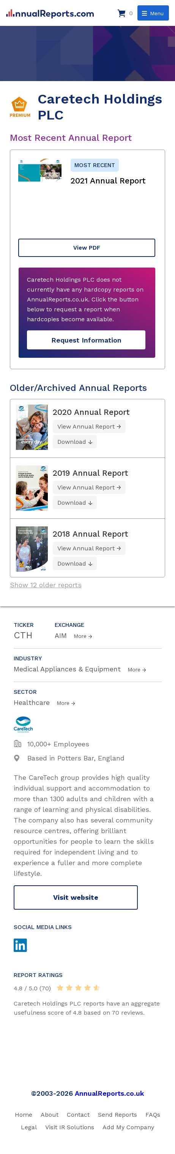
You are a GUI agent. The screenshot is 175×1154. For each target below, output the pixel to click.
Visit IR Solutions (69, 1127)
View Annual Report (86, 426)
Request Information (86, 340)
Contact (78, 1114)
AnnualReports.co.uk (109, 1093)
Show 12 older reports (46, 585)
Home (23, 1114)
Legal (29, 1127)
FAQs (152, 1114)
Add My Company (128, 1127)
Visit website (75, 897)
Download (71, 441)
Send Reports (117, 1114)
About (49, 1114)
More (80, 636)
